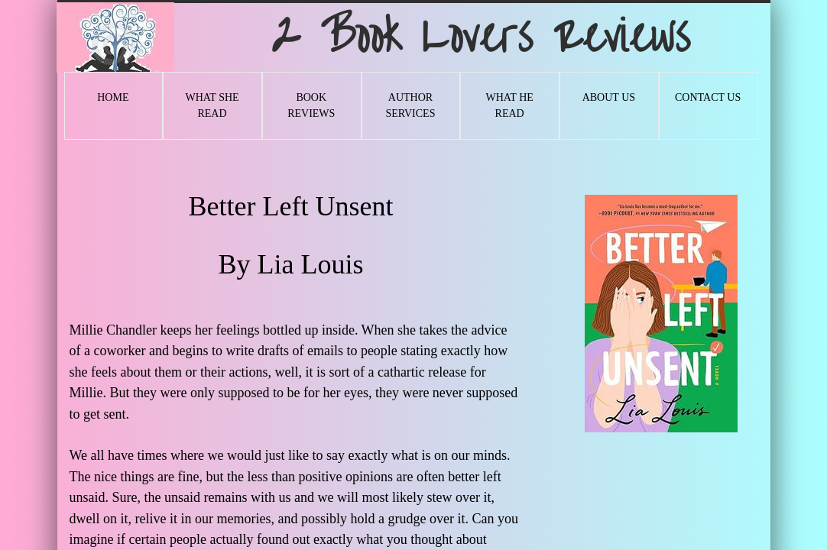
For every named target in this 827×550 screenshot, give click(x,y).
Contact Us (708, 97)
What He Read (509, 105)
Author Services (410, 105)
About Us (608, 97)
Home (112, 97)
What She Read (211, 105)
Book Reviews (311, 105)
